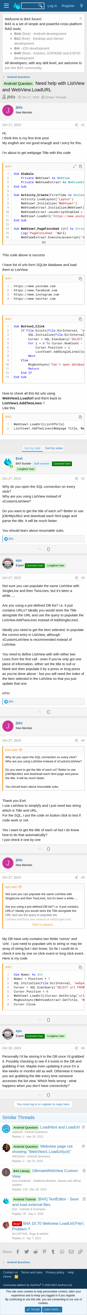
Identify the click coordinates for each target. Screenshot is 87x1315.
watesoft (17, 1132)
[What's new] (81, 5)
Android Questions (36, 1132)
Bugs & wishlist (38, 1233)
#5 (83, 877)
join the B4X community (23, 68)
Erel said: (11, 750)
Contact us (10, 1272)
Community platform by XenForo (37, 1285)
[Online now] (11, 466)
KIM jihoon (18, 1156)
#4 (83, 740)
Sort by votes (54, 448)
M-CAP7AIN (19, 1233)
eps (19, 560)
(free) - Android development (40, 34)
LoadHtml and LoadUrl (60, 1127)
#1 (83, 125)
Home (7, 1276)
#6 (83, 1048)
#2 (83, 478)
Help (71, 1272)
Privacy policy (55, 1272)
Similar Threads (55, 97)
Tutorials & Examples (32, 1209)
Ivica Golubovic (21, 1180)
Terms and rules (31, 1272)
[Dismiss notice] (80, 19)
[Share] (76, 125)
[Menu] (6, 6)
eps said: (11, 887)
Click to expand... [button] (43, 924)
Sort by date (32, 448)
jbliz (11, 97)
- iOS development (31, 48)
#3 (83, 578)
